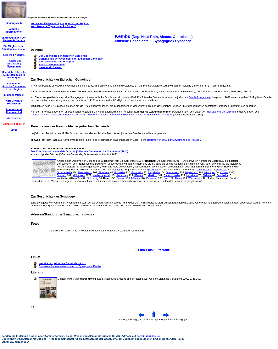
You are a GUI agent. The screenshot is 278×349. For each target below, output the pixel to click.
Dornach (61, 175)
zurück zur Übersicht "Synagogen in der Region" (60, 23)
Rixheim (207, 175)
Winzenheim (195, 178)
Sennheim (222, 175)
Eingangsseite (150, 336)
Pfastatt (138, 175)
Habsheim (192, 175)
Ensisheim (137, 172)
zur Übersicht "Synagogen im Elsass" (53, 26)
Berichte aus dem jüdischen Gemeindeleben (57, 148)
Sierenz (120, 178)
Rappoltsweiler (172, 175)
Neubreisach (85, 172)
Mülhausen (79, 175)
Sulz (166, 178)
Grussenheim (64, 172)
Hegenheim (191, 172)
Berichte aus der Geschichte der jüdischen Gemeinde (71, 58)
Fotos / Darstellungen (52, 64)
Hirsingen (152, 169)
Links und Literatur (50, 67)
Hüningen (209, 172)
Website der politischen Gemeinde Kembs (62, 263)
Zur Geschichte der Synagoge (57, 61)
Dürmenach (172, 172)
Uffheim (135, 178)
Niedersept (122, 175)
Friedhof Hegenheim (200, 97)
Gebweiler (152, 178)
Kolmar (224, 172)
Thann (178, 178)
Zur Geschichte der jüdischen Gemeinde (63, 55)
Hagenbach (205, 169)
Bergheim (221, 169)
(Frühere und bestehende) (14, 63)
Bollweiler (119, 172)
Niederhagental (101, 175)
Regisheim (154, 172)
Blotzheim (103, 172)
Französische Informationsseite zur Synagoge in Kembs (70, 266)
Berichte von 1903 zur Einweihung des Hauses (173, 139)
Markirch (152, 175)
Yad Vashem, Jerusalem (220, 111)
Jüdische (14, 54)
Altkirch (118, 169)
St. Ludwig (92, 178)
